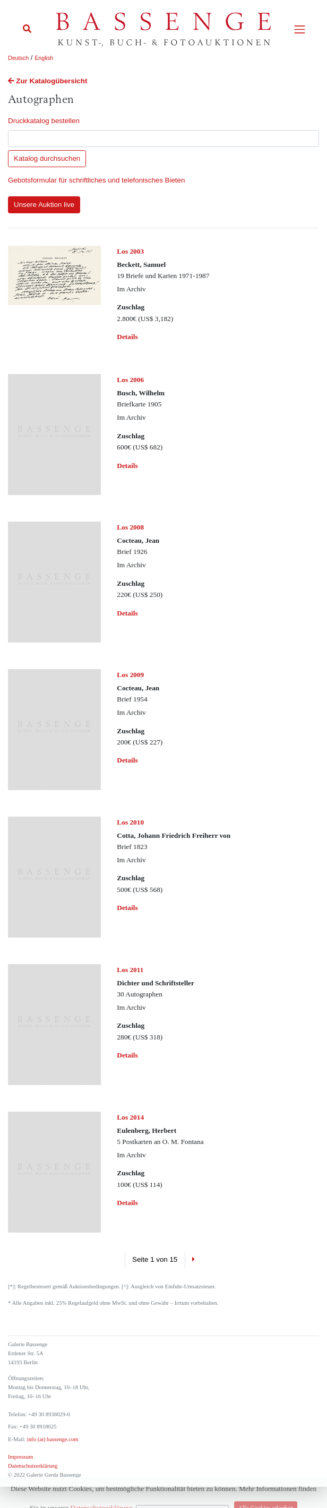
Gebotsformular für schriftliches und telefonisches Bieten (96, 180)
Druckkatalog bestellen (44, 121)
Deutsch (18, 58)
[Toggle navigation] (299, 29)
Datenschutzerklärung (33, 1466)
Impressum (20, 1457)
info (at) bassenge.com (51, 1439)
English (44, 58)
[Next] (193, 1260)
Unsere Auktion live (44, 205)
